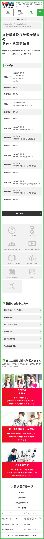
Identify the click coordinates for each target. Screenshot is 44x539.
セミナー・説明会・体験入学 (19, 12)
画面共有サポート (8, 529)
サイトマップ (7, 513)
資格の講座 (22, 498)
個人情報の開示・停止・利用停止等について (33, 518)
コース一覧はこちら (22, 213)
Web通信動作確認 (9, 346)
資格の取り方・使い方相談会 (13, 310)
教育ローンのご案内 (10, 324)
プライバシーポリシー (31, 513)
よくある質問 (12, 235)
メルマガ (32, 277)
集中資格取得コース (22, 503)
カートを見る (31, 12)
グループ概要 (22, 508)
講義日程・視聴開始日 (12, 277)
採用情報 (27, 524)
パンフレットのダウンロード (12, 263)
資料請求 (7, 12)
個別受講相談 (8, 317)
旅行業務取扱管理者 (23, 24)
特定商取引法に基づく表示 (10, 524)
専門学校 (22, 493)
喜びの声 (32, 235)
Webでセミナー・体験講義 (32, 249)
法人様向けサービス (31, 530)
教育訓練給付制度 (9, 339)
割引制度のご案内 (32, 263)
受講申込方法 (8, 331)
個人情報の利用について (10, 519)
